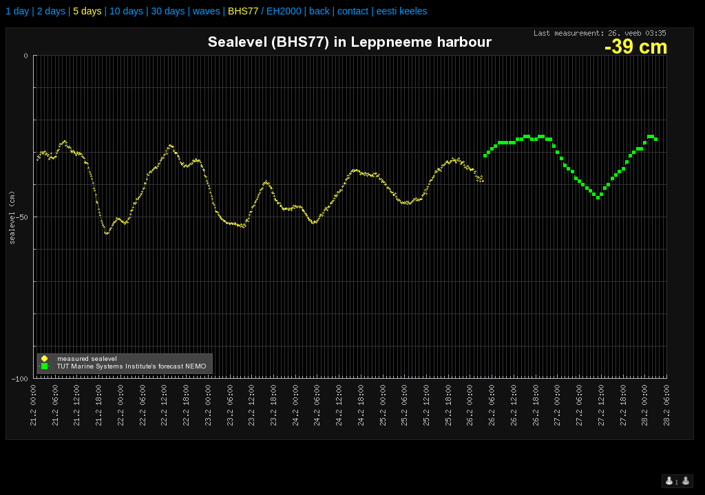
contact (352, 11)
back (319, 11)
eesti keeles (402, 11)
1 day (17, 11)
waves (206, 11)
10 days (126, 11)
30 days (168, 11)
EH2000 (284, 11)
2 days (51, 11)
